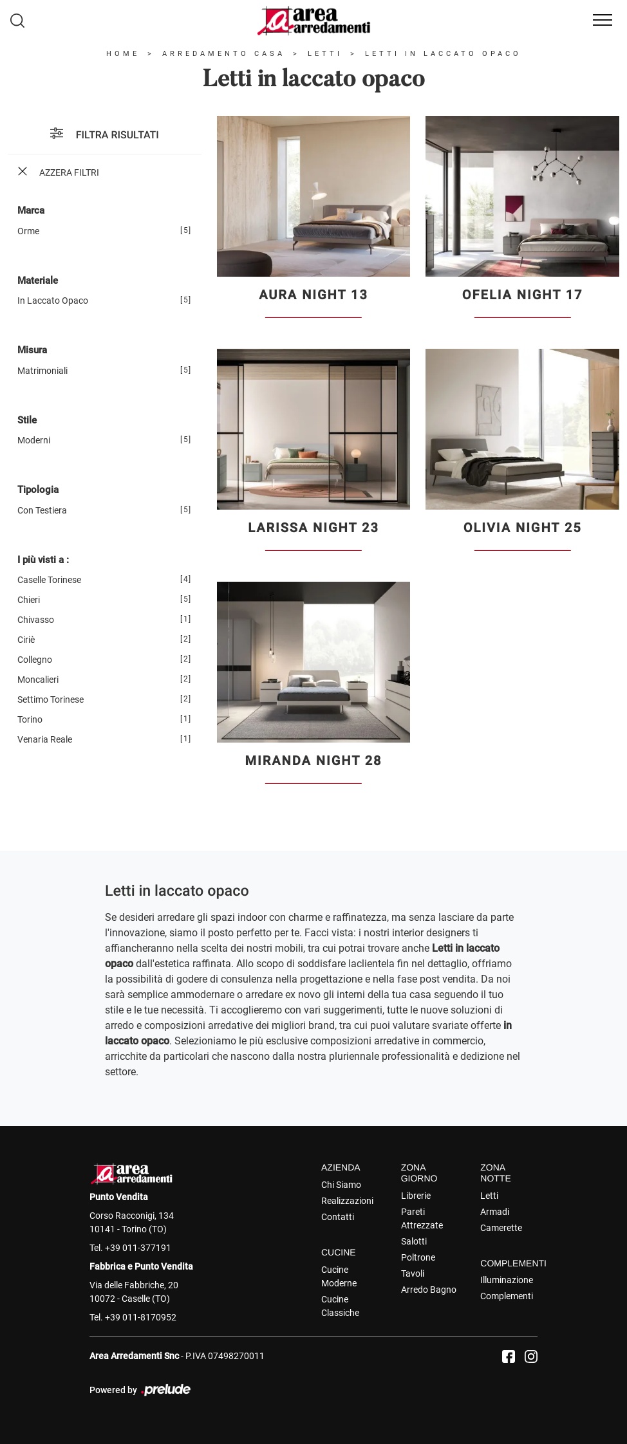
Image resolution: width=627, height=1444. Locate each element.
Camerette (501, 1228)
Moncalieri (38, 679)
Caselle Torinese (49, 580)
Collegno (34, 659)
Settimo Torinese (50, 699)
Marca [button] (30, 210)
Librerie (416, 1195)
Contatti (337, 1217)
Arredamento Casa (223, 54)
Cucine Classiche (340, 1306)
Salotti (414, 1241)
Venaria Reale (44, 739)
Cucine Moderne (339, 1276)
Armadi (494, 1212)
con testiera (42, 510)
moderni (33, 440)
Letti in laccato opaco (443, 54)
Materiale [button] (37, 280)
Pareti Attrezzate (422, 1218)
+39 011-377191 (138, 1248)
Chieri (28, 600)
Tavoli (412, 1273)
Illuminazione (506, 1280)
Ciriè (26, 639)
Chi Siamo (341, 1185)
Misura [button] (32, 350)
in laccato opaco (52, 300)
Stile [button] (27, 420)
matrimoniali (42, 371)
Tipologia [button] (38, 489)
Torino (29, 719)
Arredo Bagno (428, 1289)
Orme (28, 231)
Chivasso (35, 620)
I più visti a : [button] (43, 560)
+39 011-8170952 (140, 1317)
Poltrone (418, 1257)
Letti (325, 54)
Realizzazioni (347, 1201)
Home (123, 54)
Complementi (506, 1296)
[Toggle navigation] (602, 20)
